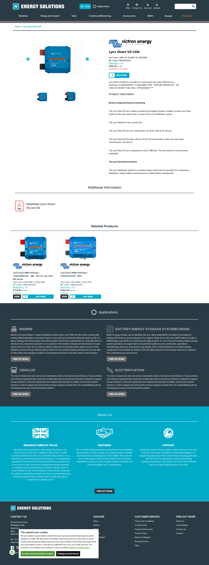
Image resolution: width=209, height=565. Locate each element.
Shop (96, 521)
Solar (75, 18)
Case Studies (182, 525)
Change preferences (68, 553)
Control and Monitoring (101, 18)
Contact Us (181, 529)
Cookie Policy (141, 525)
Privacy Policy (141, 533)
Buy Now (122, 75)
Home (17, 26)
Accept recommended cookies (37, 553)
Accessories (130, 18)
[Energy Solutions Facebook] (12, 547)
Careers (179, 533)
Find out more (21, 359)
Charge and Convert (51, 18)
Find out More (104, 491)
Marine (97, 525)
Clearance (187, 16)
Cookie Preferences (144, 529)
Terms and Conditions (144, 521)
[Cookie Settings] (12, 552)
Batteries (24, 18)
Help (137, 545)
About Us (180, 521)
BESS (151, 18)
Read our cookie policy (79, 548)
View (17, 296)
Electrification (99, 537)
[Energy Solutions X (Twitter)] (17, 547)
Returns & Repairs (142, 537)
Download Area (141, 541)
